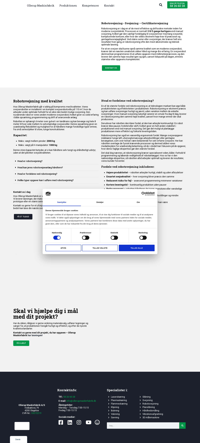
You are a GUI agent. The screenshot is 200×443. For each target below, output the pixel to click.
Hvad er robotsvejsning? (29, 161)
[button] (161, 5)
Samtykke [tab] (61, 202)
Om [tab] (138, 202)
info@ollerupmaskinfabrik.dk (81, 401)
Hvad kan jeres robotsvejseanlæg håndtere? (40, 167)
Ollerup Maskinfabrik (40, 5)
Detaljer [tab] (100, 202)
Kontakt (109, 5)
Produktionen (68, 5)
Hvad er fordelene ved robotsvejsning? (37, 174)
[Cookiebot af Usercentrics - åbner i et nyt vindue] (143, 194)
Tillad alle (136, 248)
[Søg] (182, 425)
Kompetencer (90, 5)
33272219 (36, 413)
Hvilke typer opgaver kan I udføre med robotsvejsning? (45, 180)
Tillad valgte (99, 248)
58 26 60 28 (69, 396)
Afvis (63, 248)
